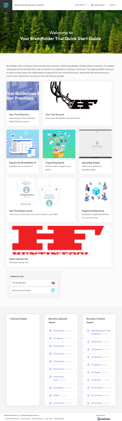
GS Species (58, 338)
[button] (98, 5)
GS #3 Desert (59, 369)
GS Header (95, 372)
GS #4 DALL (58, 388)
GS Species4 (58, 353)
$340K (56, 395)
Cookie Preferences (12, 418)
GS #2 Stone (58, 330)
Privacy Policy (25, 418)
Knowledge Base (19, 282)
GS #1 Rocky (58, 403)
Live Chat (48, 418)
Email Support (59, 418)
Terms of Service (37, 418)
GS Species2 (58, 361)
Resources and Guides (21, 290)
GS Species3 (58, 346)
